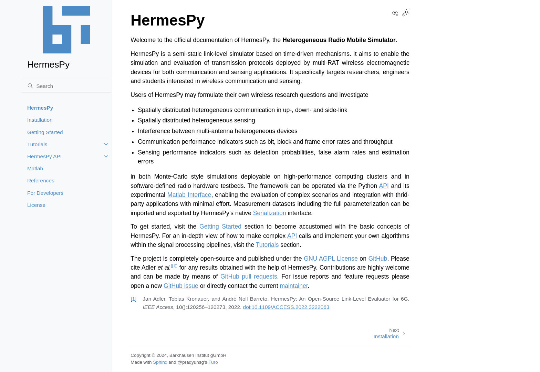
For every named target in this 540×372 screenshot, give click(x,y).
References (40, 180)
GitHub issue (181, 285)
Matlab (35, 168)
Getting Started (45, 132)
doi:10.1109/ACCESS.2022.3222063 (286, 307)
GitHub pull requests (248, 276)
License (36, 205)
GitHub (377, 258)
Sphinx (160, 362)
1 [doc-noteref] (174, 266)
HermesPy (40, 108)
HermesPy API (44, 156)
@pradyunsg (190, 362)
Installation (40, 120)
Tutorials (37, 144)
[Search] (66, 86)
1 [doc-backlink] (133, 299)
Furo (213, 362)
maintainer (294, 285)
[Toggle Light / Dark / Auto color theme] (405, 13)
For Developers (45, 193)
